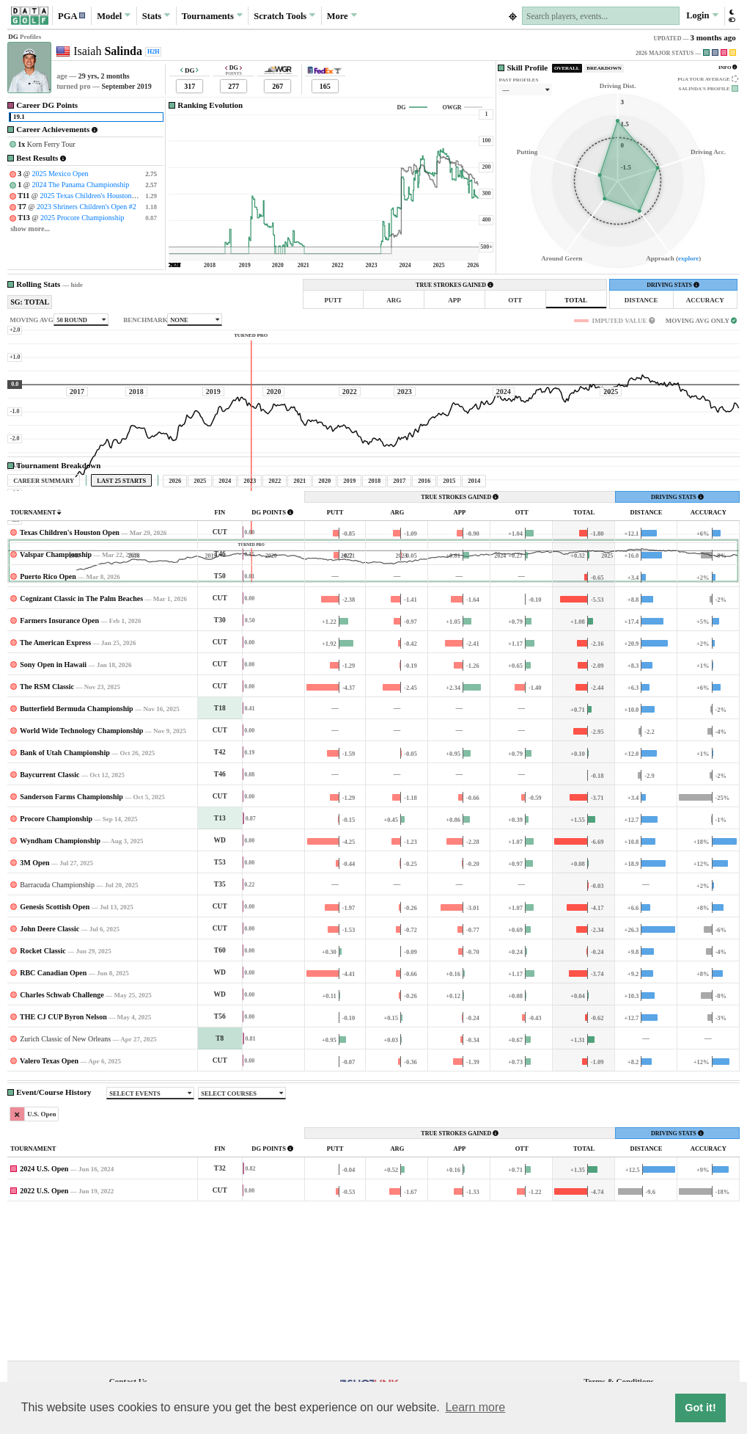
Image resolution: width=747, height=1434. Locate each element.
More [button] (342, 15)
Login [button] (702, 15)
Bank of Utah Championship (65, 890)
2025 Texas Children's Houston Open (95, 196)
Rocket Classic (43, 1088)
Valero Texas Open (49, 1198)
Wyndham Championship (60, 978)
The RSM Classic (47, 824)
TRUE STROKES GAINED (454, 285)
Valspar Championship (56, 692)
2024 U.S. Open (44, 1306)
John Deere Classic (49, 1066)
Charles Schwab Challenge (61, 1132)
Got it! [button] (700, 1407)
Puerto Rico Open (48, 714)
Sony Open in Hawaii (53, 802)
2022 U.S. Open (44, 1328)
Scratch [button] (284, 16)
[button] (72, 16)
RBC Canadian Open (53, 1110)
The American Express (55, 780)
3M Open (34, 1000)
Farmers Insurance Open (59, 758)
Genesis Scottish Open (54, 1044)
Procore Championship (56, 956)
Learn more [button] (475, 1407)
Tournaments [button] (212, 15)
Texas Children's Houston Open (69, 670)
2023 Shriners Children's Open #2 (86, 207)
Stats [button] (156, 15)
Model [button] (113, 15)
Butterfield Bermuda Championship (76, 846)
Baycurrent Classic (49, 912)
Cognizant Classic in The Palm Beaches (81, 736)
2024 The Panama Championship (80, 185)
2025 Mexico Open (60, 174)
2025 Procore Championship (82, 218)
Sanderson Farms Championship (71, 934)
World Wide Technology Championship (81, 868)
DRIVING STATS (673, 285)
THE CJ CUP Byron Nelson (63, 1154)
